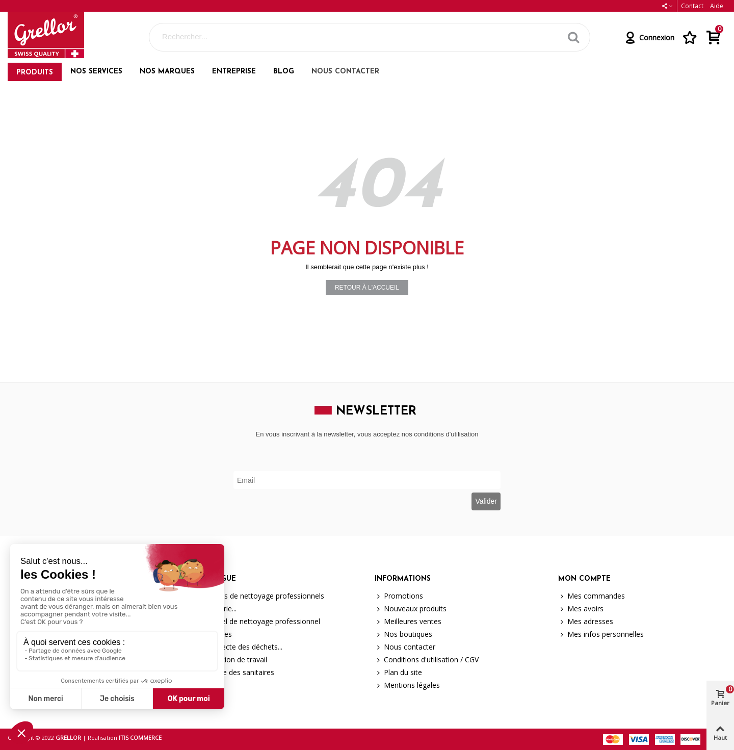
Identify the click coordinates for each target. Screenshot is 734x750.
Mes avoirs (581, 608)
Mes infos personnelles (601, 634)
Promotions (399, 595)
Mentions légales (407, 685)
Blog (283, 71)
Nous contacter (345, 71)
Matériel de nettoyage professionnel (255, 621)
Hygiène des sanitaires (232, 672)
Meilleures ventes (408, 621)
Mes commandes (591, 595)
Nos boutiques (403, 634)
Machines (211, 634)
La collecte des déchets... (236, 646)
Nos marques (167, 71)
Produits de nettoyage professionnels (257, 595)
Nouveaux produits (411, 608)
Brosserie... (214, 608)
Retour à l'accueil (367, 287)
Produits (34, 72)
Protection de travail (229, 659)
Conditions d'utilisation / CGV (427, 659)
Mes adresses (585, 621)
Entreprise (234, 71)
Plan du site (398, 672)
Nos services (96, 71)
